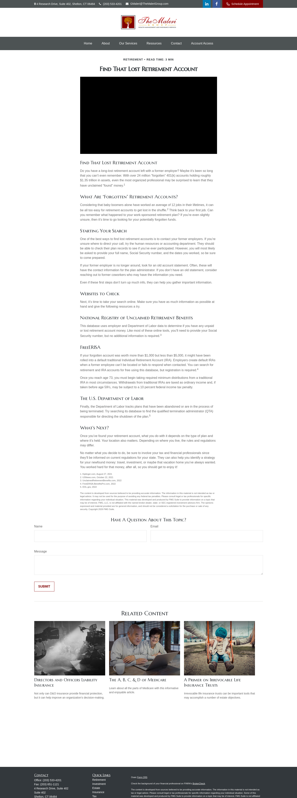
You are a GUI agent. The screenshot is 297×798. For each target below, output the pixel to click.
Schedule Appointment (242, 4)
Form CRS (142, 777)
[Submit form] (44, 586)
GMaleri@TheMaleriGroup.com (147, 3)
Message (40, 551)
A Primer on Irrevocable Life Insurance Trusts (212, 682)
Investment (99, 783)
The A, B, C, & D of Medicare (137, 679)
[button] (88, 43)
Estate (96, 788)
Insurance (98, 792)
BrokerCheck (199, 783)
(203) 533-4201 (110, 3)
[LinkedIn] (207, 4)
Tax (94, 796)
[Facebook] (216, 4)
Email (154, 526)
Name (38, 526)
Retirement (99, 779)
